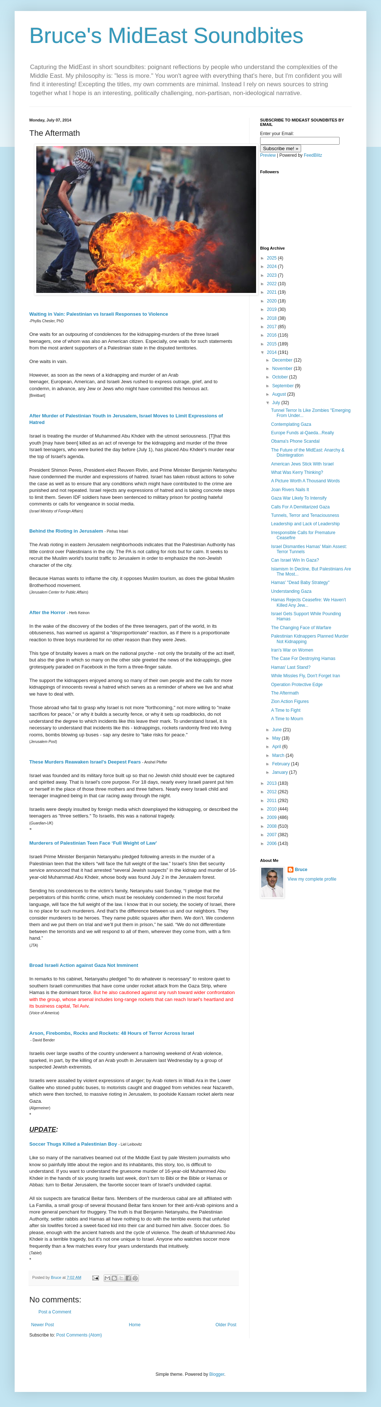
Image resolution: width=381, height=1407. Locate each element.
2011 (272, 800)
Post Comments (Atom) (79, 1335)
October (280, 377)
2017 (272, 326)
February (281, 763)
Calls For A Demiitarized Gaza (300, 507)
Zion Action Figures (290, 701)
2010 (272, 809)
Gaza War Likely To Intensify (298, 498)
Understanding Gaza (291, 591)
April (277, 746)
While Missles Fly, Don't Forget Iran (305, 675)
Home (135, 1324)
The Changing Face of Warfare (301, 627)
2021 (272, 292)
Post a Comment (54, 1311)
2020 (272, 301)
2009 (272, 817)
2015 (272, 344)
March (279, 755)
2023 (272, 275)
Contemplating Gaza (291, 424)
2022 (272, 283)
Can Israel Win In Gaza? (295, 560)
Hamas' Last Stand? (291, 667)
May (277, 738)
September (283, 385)
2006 (272, 843)
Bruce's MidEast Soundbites (166, 35)
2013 (272, 783)
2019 (272, 309)
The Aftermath (285, 693)
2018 (272, 318)
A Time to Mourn (287, 718)
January (280, 772)
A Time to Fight (285, 710)
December (283, 360)
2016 (272, 335)
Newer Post (42, 1324)
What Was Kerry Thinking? (297, 472)
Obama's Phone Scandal (295, 441)
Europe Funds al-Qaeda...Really (302, 432)
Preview (268, 155)
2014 (272, 352)
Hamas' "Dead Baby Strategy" (300, 582)
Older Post (225, 1324)
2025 (272, 258)
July (276, 402)
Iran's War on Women (292, 650)
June (277, 729)
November (283, 368)
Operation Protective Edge (297, 684)
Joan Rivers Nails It (290, 489)
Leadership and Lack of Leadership (305, 523)
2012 (272, 791)
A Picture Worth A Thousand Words (305, 480)
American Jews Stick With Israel (302, 464)
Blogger (216, 1374)
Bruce (301, 869)
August (279, 394)
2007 (272, 834)
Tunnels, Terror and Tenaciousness (305, 515)
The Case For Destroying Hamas (303, 658)
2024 (272, 266)
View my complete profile (312, 879)
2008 (272, 826)
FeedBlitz (313, 155)
